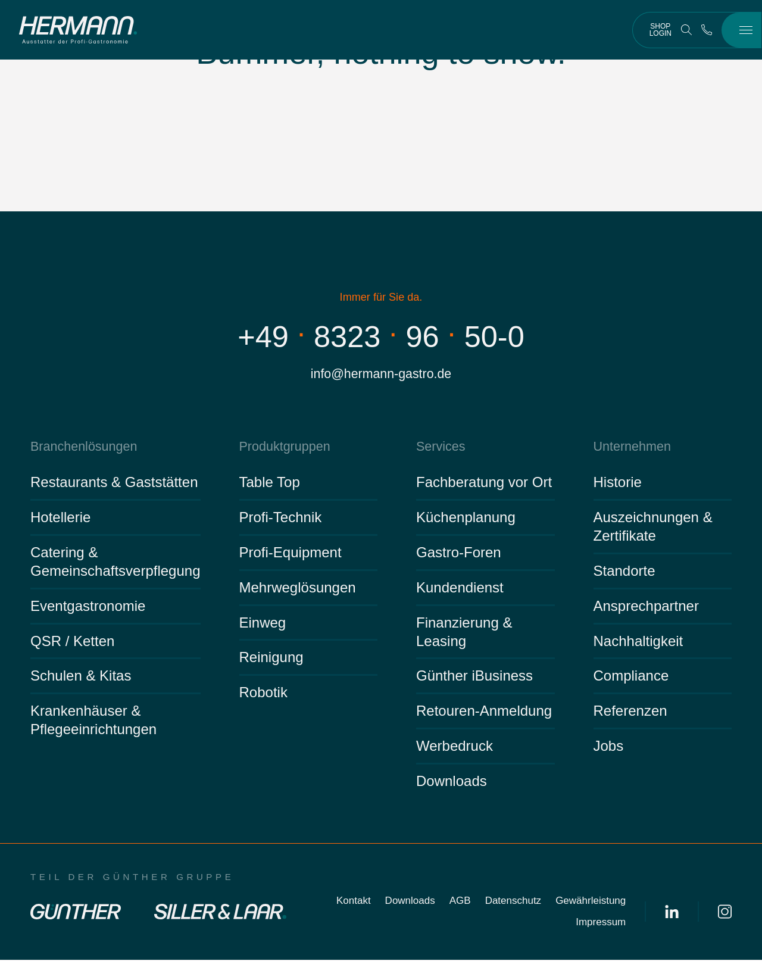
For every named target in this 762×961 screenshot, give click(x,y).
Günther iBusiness (474, 677)
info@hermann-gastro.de (381, 374)
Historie (618, 483)
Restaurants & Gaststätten (114, 483)
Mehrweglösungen (297, 588)
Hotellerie (60, 518)
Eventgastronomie (87, 606)
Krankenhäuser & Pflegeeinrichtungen (93, 721)
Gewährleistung (590, 901)
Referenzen (630, 712)
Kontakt (353, 901)
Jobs (609, 747)
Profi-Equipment (290, 553)
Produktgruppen (283, 447)
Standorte (624, 571)
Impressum (601, 923)
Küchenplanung (466, 518)
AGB (460, 901)
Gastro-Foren (458, 553)
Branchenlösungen (82, 447)
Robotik (263, 693)
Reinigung (271, 658)
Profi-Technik (280, 518)
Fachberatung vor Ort (484, 483)
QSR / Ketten (72, 642)
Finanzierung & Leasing (464, 632)
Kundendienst (460, 588)
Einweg (262, 623)
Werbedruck (454, 747)
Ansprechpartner (646, 606)
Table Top (269, 483)
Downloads (451, 782)
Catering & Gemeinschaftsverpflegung (115, 562)
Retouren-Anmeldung (484, 712)
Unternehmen (631, 447)
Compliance (631, 677)
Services (440, 447)
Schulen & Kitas (80, 677)
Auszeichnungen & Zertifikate (653, 527)
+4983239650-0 (381, 336)
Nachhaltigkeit (638, 642)
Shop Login (660, 30)
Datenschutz (513, 901)
